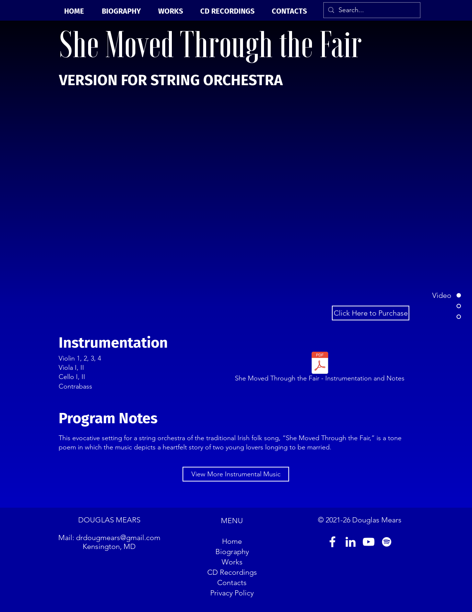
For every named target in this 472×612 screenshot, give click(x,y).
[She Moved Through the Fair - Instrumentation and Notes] (319, 368)
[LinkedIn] (350, 542)
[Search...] (372, 10)
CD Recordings (232, 572)
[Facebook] (332, 542)
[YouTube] (368, 542)
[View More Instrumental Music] (236, 474)
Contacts (232, 582)
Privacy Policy (232, 592)
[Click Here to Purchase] (370, 313)
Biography (232, 551)
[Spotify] (386, 542)
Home (232, 541)
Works (232, 561)
